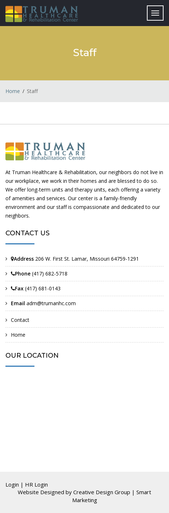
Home (12, 91)
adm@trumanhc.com (51, 303)
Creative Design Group (101, 492)
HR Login (36, 484)
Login (12, 484)
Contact (20, 319)
